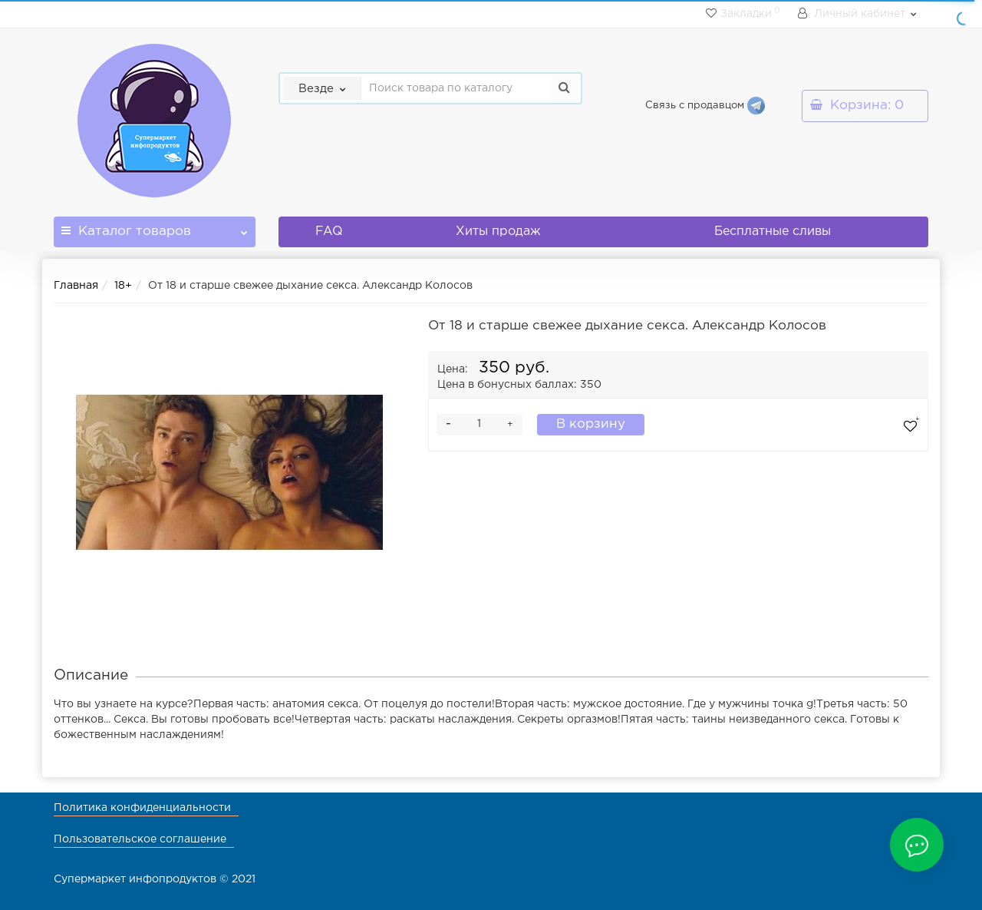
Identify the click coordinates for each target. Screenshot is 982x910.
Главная (76, 285)
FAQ (329, 231)
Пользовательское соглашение (140, 839)
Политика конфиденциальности (142, 807)
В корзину (590, 424)
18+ (123, 285)
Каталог (154, 227)
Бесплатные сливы (772, 231)
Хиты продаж (498, 231)
